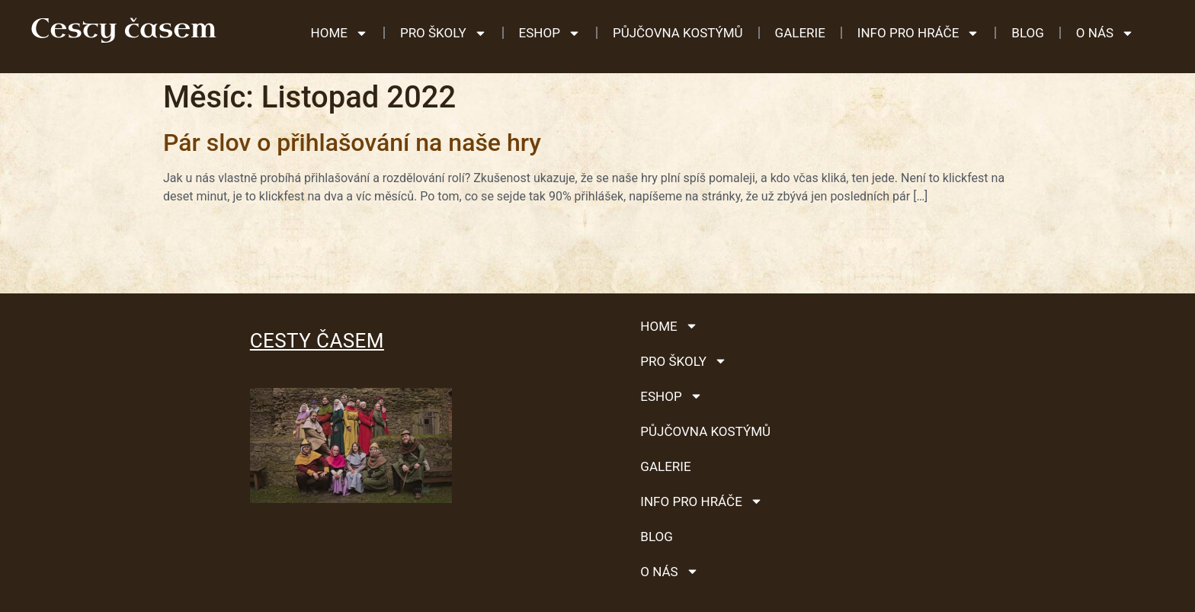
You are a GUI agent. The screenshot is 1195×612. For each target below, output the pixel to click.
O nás (1105, 33)
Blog (1027, 32)
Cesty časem (317, 340)
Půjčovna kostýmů (678, 32)
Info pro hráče (918, 33)
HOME (339, 33)
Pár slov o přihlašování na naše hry (352, 142)
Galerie (800, 32)
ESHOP (550, 33)
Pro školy (443, 33)
